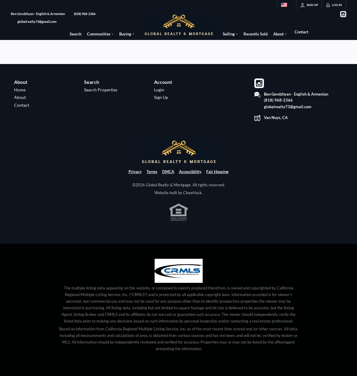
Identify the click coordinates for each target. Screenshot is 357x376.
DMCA (168, 171)
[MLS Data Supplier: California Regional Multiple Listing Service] (178, 270)
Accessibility (190, 171)
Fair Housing (217, 171)
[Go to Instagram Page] (343, 14)
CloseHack (192, 192)
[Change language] (286, 5)
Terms (152, 171)
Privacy (135, 171)
